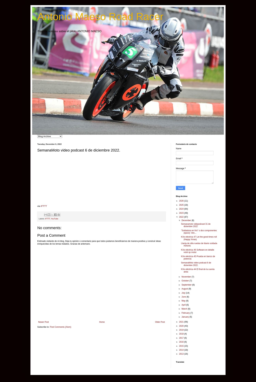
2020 (181, 326)
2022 (181, 217)
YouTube (54, 219)
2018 (181, 334)
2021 (181, 322)
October (185, 281)
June (184, 297)
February (186, 313)
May (184, 301)
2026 (181, 201)
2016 (181, 342)
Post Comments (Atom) (60, 327)
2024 (181, 209)
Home (102, 322)
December (187, 220)
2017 (181, 338)
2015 (181, 346)
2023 (181, 213)
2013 (181, 354)
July (184, 293)
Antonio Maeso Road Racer (100, 16)
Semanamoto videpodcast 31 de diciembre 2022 (195, 225)
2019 (181, 330)
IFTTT (44, 206)
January (185, 317)
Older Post (160, 322)
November (187, 277)
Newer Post (43, 322)
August (185, 289)
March (185, 309)
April (184, 305)
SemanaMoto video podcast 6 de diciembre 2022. (196, 264)
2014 (181, 350)
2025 (181, 205)
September (187, 285)
